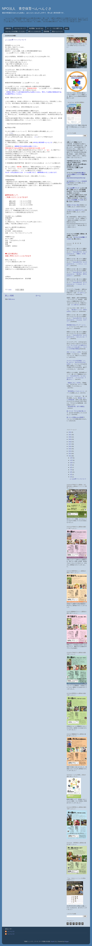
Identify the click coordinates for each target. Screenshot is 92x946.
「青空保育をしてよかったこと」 (76, 391)
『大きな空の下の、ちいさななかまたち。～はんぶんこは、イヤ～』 (77, 337)
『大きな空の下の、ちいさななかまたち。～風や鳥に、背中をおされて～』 (77, 274)
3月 (71, 477)
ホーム (38, 296)
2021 (70, 434)
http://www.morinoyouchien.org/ (76, 178)
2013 (70, 453)
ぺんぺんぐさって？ (20, 28)
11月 (71, 460)
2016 (70, 446)
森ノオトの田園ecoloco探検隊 (75, 417)
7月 (71, 469)
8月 (71, 467)
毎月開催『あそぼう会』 (36, 28)
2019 (70, 439)
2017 (70, 444)
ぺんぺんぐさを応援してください (15, 31)
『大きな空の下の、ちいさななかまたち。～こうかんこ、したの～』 (77, 263)
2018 (70, 441)
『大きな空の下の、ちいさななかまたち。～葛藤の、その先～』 (77, 253)
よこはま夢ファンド (73, 188)
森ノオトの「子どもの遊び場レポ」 (77, 411)
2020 (70, 437)
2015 (70, 448)
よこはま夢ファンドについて (15, 40)
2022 (70, 432)
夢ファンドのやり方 (34, 31)
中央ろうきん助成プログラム (76, 210)
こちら (11, 133)
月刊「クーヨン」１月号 (73, 352)
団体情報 (46, 31)
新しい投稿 (9, 296)
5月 (71, 474)
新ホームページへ (57, 31)
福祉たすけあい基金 (73, 205)
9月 (71, 465)
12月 (71, 458)
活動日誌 (8, 28)
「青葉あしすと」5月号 (73, 382)
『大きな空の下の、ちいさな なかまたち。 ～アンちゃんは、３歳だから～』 (76, 377)
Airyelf (52, 941)
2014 (70, 451)
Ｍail (66, 28)
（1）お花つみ (74, 304)
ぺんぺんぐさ (10, 931)
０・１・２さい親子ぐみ (54, 28)
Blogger (67, 941)
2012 (70, 456)
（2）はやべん (81, 292)
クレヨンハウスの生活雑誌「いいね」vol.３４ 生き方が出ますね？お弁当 (76, 362)
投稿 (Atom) (11, 299)
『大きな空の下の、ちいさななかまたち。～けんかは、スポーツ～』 (77, 320)
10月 (71, 462)
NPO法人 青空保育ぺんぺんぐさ (27, 8)
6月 (71, 472)
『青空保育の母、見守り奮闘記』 (76, 406)
